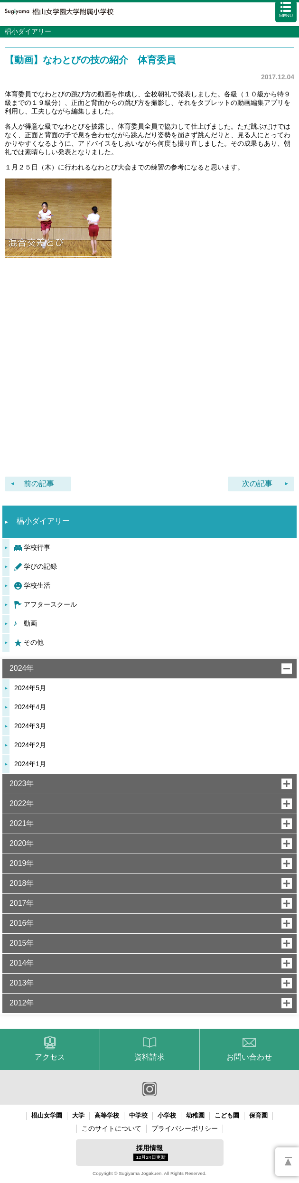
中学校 (138, 1115)
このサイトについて (111, 1128)
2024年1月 (30, 764)
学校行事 (37, 547)
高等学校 (106, 1115)
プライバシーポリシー (184, 1128)
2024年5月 (30, 688)
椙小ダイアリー (43, 521)
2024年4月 (30, 707)
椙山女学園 (46, 1115)
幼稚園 (195, 1115)
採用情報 (150, 1152)
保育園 (258, 1115)
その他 (34, 642)
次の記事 (257, 483)
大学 (78, 1115)
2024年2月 (30, 745)
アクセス (50, 1057)
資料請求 (149, 1057)
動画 (30, 623)
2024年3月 (30, 726)
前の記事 (39, 483)
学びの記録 (40, 566)
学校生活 (37, 585)
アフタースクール (50, 604)
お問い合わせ (249, 1057)
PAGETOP (287, 1161)
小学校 (167, 1115)
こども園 (227, 1115)
